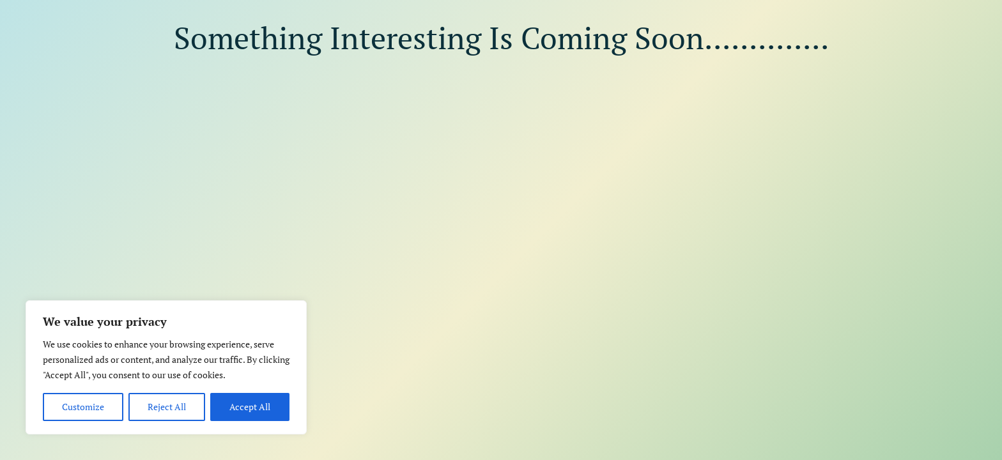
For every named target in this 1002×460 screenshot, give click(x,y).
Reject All (167, 407)
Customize (83, 407)
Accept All (249, 407)
